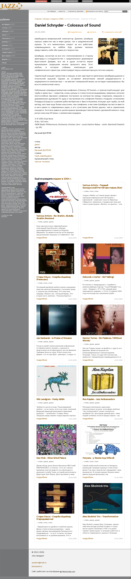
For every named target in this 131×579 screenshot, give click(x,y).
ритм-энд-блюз (6, 203)
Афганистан (5, 132)
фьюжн (21, 208)
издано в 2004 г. (58, 19)
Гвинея (9, 178)
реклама (4, 216)
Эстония (11, 171)
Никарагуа (21, 155)
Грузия (15, 139)
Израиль (12, 142)
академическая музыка (16, 189)
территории (8, 52)
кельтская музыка (21, 200)
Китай (16, 148)
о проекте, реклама (75, 11)
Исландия (4, 145)
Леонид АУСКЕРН (17, 99)
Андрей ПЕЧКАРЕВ (15, 82)
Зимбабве (4, 142)
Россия (13, 159)
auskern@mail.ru (39, 562)
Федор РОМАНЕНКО (19, 118)
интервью (8, 24)
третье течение (42, 161)
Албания (12, 175)
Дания (20, 139)
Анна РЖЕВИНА (14, 83)
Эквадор (4, 171)
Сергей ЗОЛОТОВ (7, 114)
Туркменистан (6, 165)
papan (3, 73)
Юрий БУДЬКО (6, 120)
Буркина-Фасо (18, 177)
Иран (15, 143)
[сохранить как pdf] (111, 32)
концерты (8, 49)
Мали (19, 152)
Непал (24, 154)
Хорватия (20, 168)
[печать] (92, 32)
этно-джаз (19, 212)
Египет (23, 178)
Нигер (25, 181)
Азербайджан (20, 129)
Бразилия (22, 133)
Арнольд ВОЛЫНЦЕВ (15, 85)
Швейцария (14, 170)
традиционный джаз (13, 206)
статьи (7, 28)
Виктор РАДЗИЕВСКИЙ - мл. (10, 89)
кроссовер (12, 202)
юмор (4, 63)
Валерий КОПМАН (17, 88)
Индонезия (5, 143)
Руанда (3, 183)
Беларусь (21, 132)
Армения (17, 130)
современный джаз (8, 212)
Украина (13, 167)
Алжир (3, 130)
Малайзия (13, 152)
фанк (9, 208)
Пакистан (23, 156)
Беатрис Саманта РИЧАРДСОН (10, 87)
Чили (7, 170)
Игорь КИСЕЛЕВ (6, 124)
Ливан (9, 151)
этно (11, 69)
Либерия (18, 180)
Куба (16, 149)
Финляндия (5, 168)
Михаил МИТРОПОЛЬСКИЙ (12, 104)
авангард (4, 189)
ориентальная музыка (8, 199)
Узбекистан (5, 167)
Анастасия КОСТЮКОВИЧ (9, 78)
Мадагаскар (17, 174)
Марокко (4, 154)
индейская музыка (14, 196)
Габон (10, 137)
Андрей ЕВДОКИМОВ (8, 80)
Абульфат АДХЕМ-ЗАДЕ (14, 73)
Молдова (18, 154)
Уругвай (19, 167)
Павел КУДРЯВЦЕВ (7, 113)
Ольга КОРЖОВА (21, 111)
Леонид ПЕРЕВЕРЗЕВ (8, 101)
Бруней (10, 177)
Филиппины (12, 184)
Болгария (15, 133)
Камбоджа (17, 146)
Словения (4, 162)
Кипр (3, 174)
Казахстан (9, 146)
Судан (10, 162)
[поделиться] (74, 32)
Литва (13, 151)
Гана (13, 137)
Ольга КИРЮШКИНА (8, 111)
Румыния (19, 159)
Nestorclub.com (68, 571)
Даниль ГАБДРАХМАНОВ (19, 123)
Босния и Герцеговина (14, 173)
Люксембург (20, 151)
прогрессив (21, 202)
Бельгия (3, 133)
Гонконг (4, 139)
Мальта (24, 174)
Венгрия (22, 135)
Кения (25, 173)
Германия (24, 137)
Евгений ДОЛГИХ (17, 95)
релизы (6, 42)
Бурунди (4, 135)
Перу (9, 158)
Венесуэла (4, 136)
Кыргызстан (23, 149)
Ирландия (21, 143)
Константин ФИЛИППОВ (9, 98)
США (15, 162)
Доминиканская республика (11, 140)
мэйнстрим (10, 195)
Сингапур (16, 161)
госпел (17, 195)
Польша (14, 158)
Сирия (9, 183)
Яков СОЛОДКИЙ (18, 124)
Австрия (11, 129)
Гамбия (3, 178)
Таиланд (20, 162)
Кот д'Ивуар (10, 180)
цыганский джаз (14, 209)
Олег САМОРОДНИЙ (19, 110)
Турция (14, 165)
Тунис (24, 164)
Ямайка (3, 173)
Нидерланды (12, 155)
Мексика (11, 154)
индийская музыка (12, 197)
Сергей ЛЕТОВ (16, 116)
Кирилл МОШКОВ (13, 97)
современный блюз (12, 205)
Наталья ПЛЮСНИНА (17, 107)
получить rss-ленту (94, 11)
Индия (17, 142)
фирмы (6, 59)
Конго (3, 180)
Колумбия (21, 148)
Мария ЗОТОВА (13, 104)
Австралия (4, 129)
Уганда (19, 165)
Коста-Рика (10, 149)
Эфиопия (18, 171)
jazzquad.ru (37, 566)
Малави (3, 181)
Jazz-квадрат (13, 9)
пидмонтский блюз (7, 200)
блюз (3, 69)
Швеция (21, 170)
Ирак (11, 143)
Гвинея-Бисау (16, 178)
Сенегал (4, 161)
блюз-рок (19, 192)
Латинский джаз (10, 193)
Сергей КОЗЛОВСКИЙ (10, 115)
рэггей (15, 203)
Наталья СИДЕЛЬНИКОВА (9, 108)
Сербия (10, 161)
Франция (13, 168)
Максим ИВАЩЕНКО (13, 102)
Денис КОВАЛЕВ (14, 92)
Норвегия (16, 156)
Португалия (21, 158)
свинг (19, 203)
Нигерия (4, 155)
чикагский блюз (6, 211)
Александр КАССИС (8, 75)
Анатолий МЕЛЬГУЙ (18, 79)
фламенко (14, 208)
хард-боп (4, 209)
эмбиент (15, 211)
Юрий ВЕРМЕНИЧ (18, 120)
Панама (4, 158)
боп (2, 193)
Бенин (9, 133)
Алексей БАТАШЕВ (13, 76)
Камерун (4, 148)
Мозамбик (10, 181)
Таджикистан (16, 183)
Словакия (23, 161)
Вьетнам (4, 137)
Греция (9, 139)
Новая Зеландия (6, 156)
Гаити (18, 137)
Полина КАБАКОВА (20, 113)
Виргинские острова (16, 136)
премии (7, 45)
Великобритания (13, 135)
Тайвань (4, 164)
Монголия (18, 181)
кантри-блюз (21, 199)
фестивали (8, 56)
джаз (7, 69)
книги (6, 35)
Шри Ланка (5, 175)
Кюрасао (8, 174)
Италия (17, 145)
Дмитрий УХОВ (18, 94)
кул (25, 192)
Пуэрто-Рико (5, 159)
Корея (3, 149)
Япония (19, 184)
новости (61, 11)
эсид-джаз (23, 211)
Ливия (24, 180)
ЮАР (23, 171)
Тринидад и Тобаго (14, 164)
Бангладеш (14, 132)
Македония (5, 152)
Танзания (4, 184)
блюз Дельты (11, 192)
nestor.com (41, 1)
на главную (51, 11)
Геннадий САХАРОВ (15, 91)
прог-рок (4, 202)
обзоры (8, 31)
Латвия (3, 151)
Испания (11, 145)
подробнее (41, 237)
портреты (8, 38)
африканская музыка (8, 190)
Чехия (3, 170)
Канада (10, 148)
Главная (38, 19)
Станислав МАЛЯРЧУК (8, 117)
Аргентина (9, 130)
